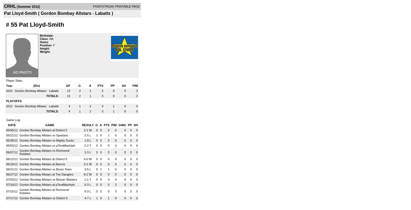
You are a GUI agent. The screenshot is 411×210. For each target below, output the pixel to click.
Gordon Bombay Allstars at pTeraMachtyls (47, 184)
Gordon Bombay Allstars (31, 90)
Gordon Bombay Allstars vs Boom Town (46, 169)
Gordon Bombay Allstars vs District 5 (44, 198)
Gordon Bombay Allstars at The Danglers (47, 174)
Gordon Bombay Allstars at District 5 (43, 130)
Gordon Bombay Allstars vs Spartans (44, 135)
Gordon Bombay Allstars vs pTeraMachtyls (47, 145)
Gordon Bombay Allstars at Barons (42, 164)
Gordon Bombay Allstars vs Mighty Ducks (47, 140)
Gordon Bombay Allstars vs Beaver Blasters (48, 179)
